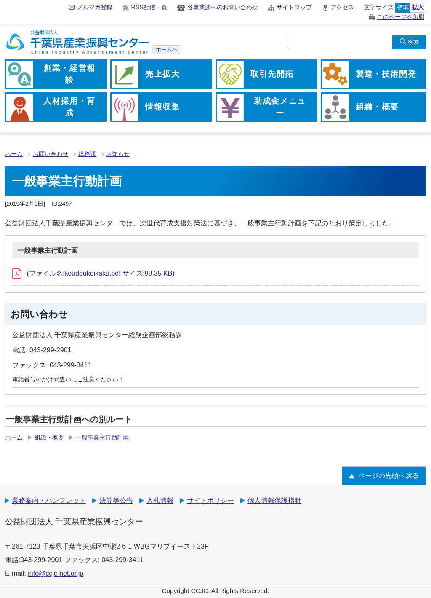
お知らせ (118, 154)
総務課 (87, 154)
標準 (403, 7)
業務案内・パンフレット (49, 500)
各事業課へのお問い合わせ (222, 7)
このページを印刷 (400, 16)
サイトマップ (294, 7)
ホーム (14, 154)
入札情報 (159, 500)
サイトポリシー (210, 500)
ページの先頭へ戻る (388, 475)
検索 (413, 42)
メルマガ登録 (94, 7)
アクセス (342, 7)
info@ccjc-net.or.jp (55, 573)
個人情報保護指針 (274, 500)
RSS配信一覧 (149, 7)
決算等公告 (116, 500)
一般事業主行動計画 (102, 437)
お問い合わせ (50, 154)
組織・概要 (49, 437)
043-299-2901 (41, 559)
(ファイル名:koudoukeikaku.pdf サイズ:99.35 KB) (93, 273)
